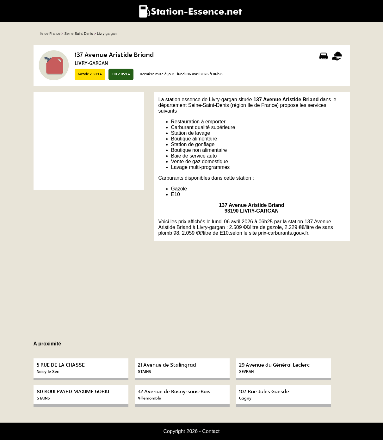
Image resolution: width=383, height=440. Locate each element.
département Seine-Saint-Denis (193, 105)
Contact (210, 431)
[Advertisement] (89, 141)
